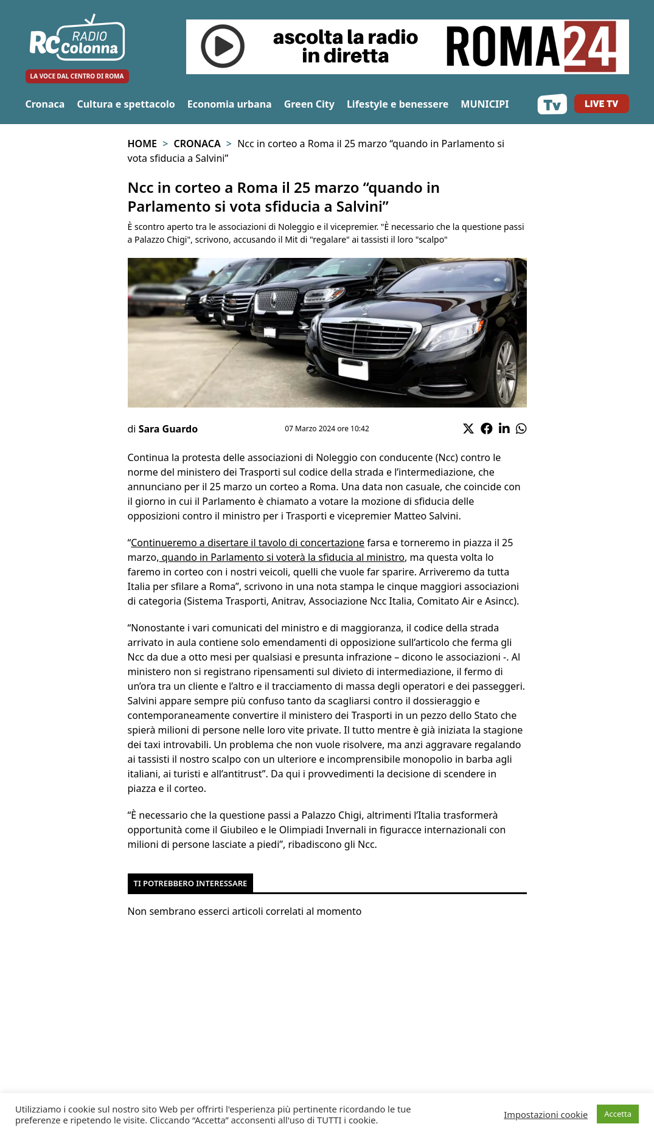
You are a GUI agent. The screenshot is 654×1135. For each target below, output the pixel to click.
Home (142, 143)
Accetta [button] (617, 1113)
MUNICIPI (485, 104)
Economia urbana (229, 104)
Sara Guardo (168, 429)
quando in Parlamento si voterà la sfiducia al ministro (282, 557)
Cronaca (45, 104)
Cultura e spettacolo (126, 104)
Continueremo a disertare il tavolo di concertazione (247, 542)
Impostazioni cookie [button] (546, 1114)
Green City (309, 104)
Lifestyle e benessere (397, 104)
